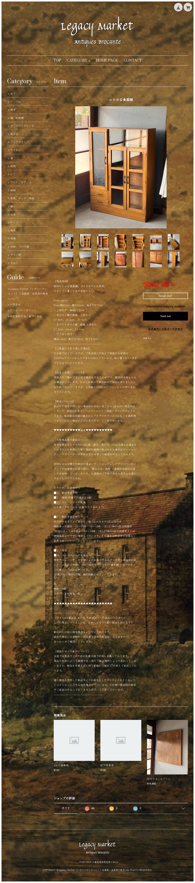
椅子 (13, 109)
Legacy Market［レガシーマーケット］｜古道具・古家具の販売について (28, 293)
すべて (66, 808)
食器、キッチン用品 (22, 198)
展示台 (14, 134)
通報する (147, 338)
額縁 (13, 190)
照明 (13, 166)
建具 (13, 230)
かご (13, 174)
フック (14, 222)
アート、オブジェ (20, 182)
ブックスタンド (19, 142)
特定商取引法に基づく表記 (26, 316)
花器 (13, 214)
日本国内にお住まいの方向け (165, 329)
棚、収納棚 (17, 118)
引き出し (15, 150)
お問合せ (15, 304)
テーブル (15, 101)
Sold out (165, 316)
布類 (13, 238)
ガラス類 (15, 254)
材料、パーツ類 (19, 246)
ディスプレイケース (22, 126)
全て (13, 93)
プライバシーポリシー (23, 310)
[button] (78, 60)
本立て (14, 262)
